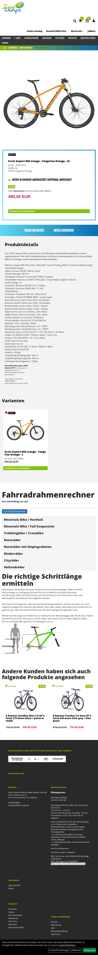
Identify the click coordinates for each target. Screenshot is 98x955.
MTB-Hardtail (40, 48)
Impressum (56, 934)
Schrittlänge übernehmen (15, 511)
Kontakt (54, 922)
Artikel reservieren (64, 230)
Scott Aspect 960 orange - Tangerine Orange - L (25, 453)
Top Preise (12, 921)
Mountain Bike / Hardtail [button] (23, 519)
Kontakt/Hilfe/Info (56, 31)
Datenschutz (56, 925)
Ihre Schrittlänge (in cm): (15, 501)
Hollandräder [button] (14, 567)
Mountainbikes (26, 48)
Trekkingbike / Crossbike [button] (24, 533)
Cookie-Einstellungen (59, 950)
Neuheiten (72, 38)
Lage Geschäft (14, 885)
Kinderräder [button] (13, 553)
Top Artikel (60, 38)
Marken (5, 43)
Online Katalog (34, 31)
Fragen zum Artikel (34, 230)
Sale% (10, 888)
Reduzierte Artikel (88, 38)
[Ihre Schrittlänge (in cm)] (49, 506)
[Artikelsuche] (74, 21)
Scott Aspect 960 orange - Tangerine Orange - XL (39, 161)
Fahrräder (6, 38)
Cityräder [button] (11, 560)
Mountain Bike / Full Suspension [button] (29, 526)
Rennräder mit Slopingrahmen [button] (28, 547)
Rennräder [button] (12, 540)
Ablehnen (76, 950)
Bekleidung (46, 38)
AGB (52, 928)
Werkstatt (77, 31)
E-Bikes (18, 38)
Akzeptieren (89, 950)
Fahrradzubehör (31, 38)
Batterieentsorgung (59, 931)
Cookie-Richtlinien (67, 945)
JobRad (92, 31)
